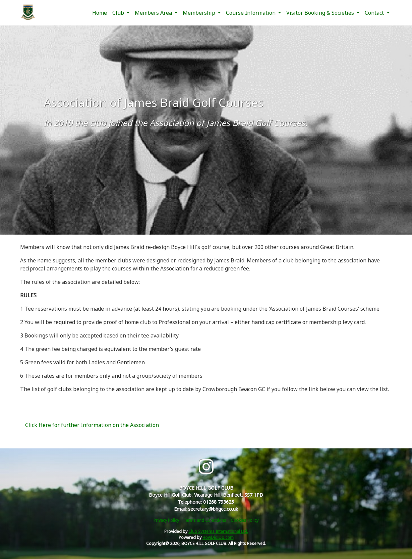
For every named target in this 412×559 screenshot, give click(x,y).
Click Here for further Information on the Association (92, 425)
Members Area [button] (154, 12)
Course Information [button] (251, 12)
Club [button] (118, 12)
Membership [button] (200, 12)
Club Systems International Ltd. (218, 531)
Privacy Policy (166, 520)
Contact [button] (375, 12)
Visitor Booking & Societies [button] (320, 12)
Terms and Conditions (204, 520)
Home (99, 12)
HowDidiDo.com (218, 537)
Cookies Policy (244, 520)
